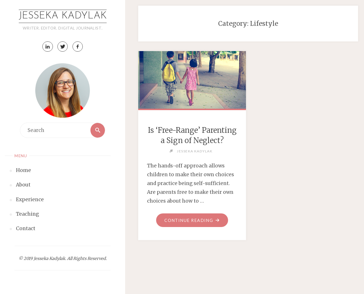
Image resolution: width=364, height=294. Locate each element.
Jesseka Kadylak (63, 16)
